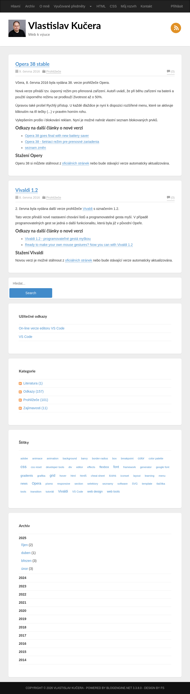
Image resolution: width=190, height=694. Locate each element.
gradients (26, 475)
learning (149, 475)
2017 (22, 635)
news (23, 483)
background (70, 458)
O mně (44, 6)
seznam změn (35, 148)
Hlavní (15, 6)
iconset (124, 475)
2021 (22, 602)
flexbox (104, 467)
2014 (22, 660)
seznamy (107, 483)
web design (95, 491)
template (147, 483)
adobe (24, 458)
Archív (30, 6)
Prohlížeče (53, 71)
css (23, 466)
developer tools (55, 467)
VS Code (25, 337)
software (122, 483)
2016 (22, 643)
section (79, 483)
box (114, 458)
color (141, 458)
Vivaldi (88, 209)
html (73, 475)
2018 (22, 627)
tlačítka (161, 483)
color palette (156, 458)
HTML (101, 6)
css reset (36, 467)
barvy (84, 458)
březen (26, 561)
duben (26, 553)
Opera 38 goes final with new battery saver (57, 136)
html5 (83, 475)
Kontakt (146, 6)
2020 (22, 611)
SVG (135, 483)
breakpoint (127, 458)
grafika (41, 475)
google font (162, 467)
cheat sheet (98, 475)
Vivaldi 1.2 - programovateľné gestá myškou (58, 239)
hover (63, 475)
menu (162, 475)
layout (136, 475)
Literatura (33, 383)
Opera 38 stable (32, 64)
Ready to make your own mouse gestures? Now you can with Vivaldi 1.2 (79, 245)
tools (23, 491)
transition (36, 491)
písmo (49, 483)
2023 (22, 586)
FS (162, 688)
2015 (22, 652)
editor (79, 467)
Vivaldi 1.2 (26, 190)
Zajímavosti (35, 408)
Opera (36, 483)
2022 (22, 594)
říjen (24, 545)
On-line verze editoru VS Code (41, 328)
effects (91, 467)
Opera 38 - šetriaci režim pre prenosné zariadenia (62, 142)
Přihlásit (177, 6)
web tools (113, 491)
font (116, 467)
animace (37, 458)
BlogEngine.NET (119, 688)
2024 (22, 578)
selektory (92, 483)
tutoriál (50, 491)
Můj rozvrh (128, 6)
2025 (95, 554)
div (70, 467)
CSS (113, 6)
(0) (171, 71)
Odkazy (33, 391)
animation (52, 458)
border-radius (100, 458)
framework (129, 467)
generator (146, 467)
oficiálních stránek (75, 163)
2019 (22, 619)
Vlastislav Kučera (64, 25)
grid (52, 475)
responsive (63, 483)
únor (24, 569)
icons (112, 475)
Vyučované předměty (69, 6)
